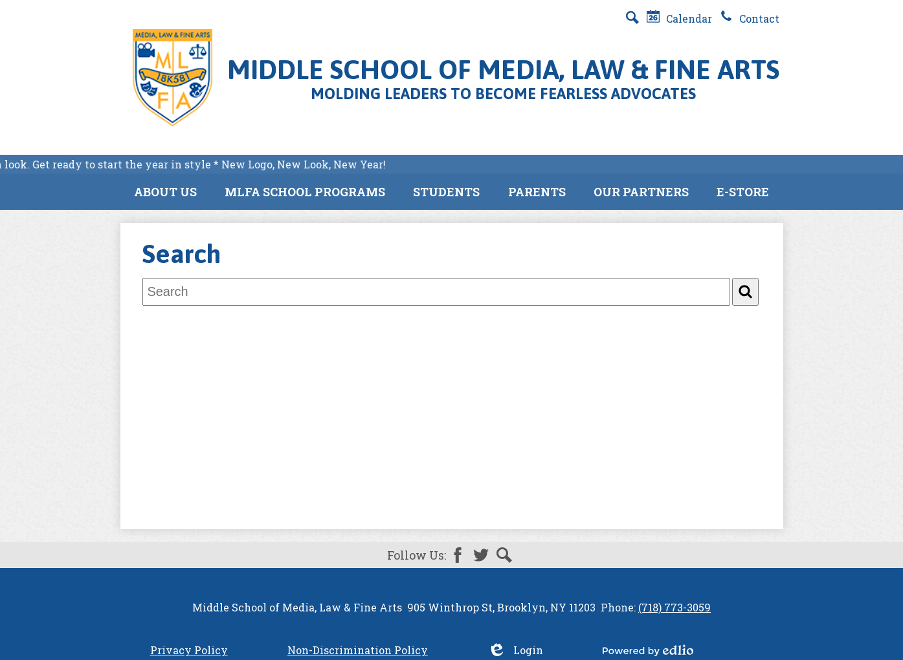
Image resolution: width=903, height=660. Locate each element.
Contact (749, 18)
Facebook (457, 555)
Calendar (679, 18)
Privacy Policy (189, 650)
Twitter (481, 555)
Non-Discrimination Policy (357, 650)
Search (504, 555)
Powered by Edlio (648, 650)
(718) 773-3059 (674, 607)
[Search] (745, 292)
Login (515, 650)
